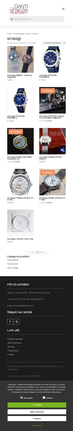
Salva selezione (37, 412)
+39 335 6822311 (37, 299)
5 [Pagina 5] (40, 252)
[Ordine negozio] (54, 42)
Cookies (10, 354)
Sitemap (10, 347)
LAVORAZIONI (12, 260)
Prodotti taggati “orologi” (22, 34)
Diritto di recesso (14, 343)
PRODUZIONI (12, 264)
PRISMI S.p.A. (37, 376)
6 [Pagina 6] (43, 252)
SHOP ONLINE (12, 268)
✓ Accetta (36, 405)
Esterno (48, 397)
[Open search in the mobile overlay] (36, 19)
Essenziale (26, 397)
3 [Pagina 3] (35, 252)
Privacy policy (13, 350)
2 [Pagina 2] (32, 252)
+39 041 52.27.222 (18, 299)
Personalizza (36, 425)
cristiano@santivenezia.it (23, 306)
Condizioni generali (15, 339)
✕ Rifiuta (37, 419)
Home (9, 34)
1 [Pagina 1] (29, 252)
